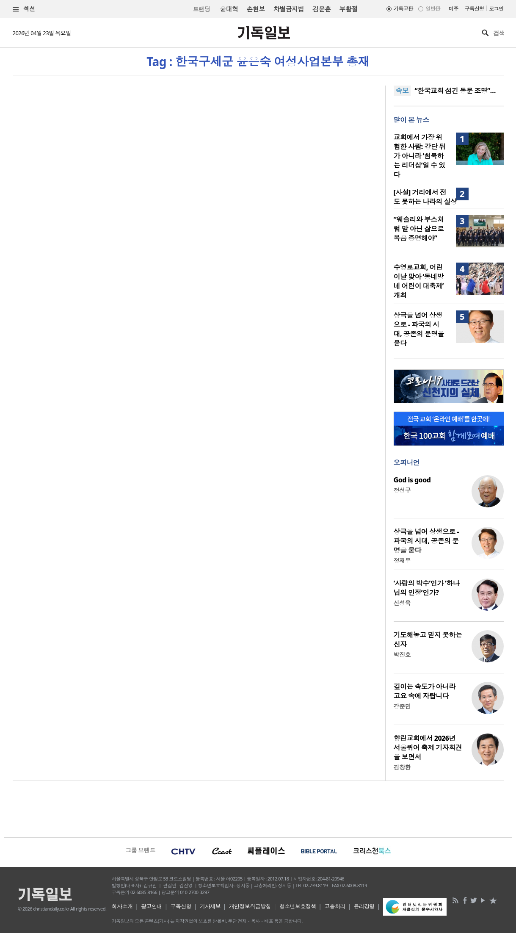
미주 (453, 8)
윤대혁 (229, 9)
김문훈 (321, 9)
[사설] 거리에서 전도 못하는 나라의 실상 (425, 197)
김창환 (402, 767)
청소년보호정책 (297, 906)
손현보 (255, 9)
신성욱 (402, 603)
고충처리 (334, 906)
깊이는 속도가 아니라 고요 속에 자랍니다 (424, 691)
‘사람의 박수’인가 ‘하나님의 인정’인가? (427, 588)
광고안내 (151, 906)
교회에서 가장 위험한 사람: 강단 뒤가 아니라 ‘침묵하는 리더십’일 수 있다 (420, 156)
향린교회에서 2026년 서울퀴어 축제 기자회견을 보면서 (428, 747)
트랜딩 (201, 9)
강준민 (402, 706)
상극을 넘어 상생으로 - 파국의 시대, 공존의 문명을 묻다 (419, 329)
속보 (402, 90)
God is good (412, 479)
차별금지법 (288, 9)
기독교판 (403, 8)
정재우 (402, 560)
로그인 (496, 8)
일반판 (432, 8)
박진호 (402, 655)
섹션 (24, 9)
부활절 (348, 9)
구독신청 (474, 8)
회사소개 (122, 906)
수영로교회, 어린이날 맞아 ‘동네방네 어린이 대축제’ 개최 (419, 281)
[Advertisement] (258, 808)
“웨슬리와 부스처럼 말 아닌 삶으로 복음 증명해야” (419, 229)
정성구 (402, 490)
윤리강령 (364, 906)
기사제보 (210, 906)
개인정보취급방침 (250, 906)
